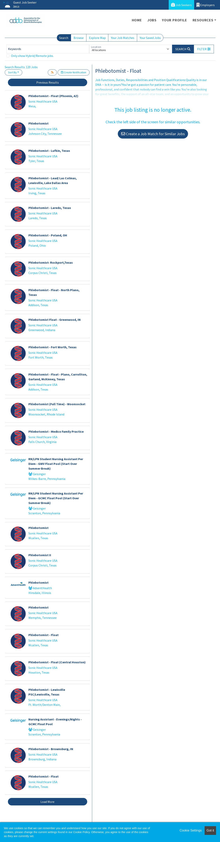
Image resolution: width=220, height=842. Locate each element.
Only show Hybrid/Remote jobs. (32, 56)
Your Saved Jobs (150, 38)
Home (137, 20)
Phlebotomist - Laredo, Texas (49, 208)
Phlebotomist (38, 123)
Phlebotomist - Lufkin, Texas (49, 151)
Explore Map (97, 38)
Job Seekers (181, 4)
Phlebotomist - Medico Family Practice (56, 431)
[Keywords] (47, 49)
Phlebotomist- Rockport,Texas (50, 262)
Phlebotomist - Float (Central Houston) (57, 662)
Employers (206, 4)
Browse (79, 38)
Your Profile (174, 20)
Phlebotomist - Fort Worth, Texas (52, 347)
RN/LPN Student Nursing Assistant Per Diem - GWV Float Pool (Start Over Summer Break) (55, 463)
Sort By (12, 72)
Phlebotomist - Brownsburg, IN (50, 749)
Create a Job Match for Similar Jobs (153, 133)
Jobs (151, 20)
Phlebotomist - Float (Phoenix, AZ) (53, 96)
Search (63, 38)
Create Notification (73, 72)
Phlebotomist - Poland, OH (47, 235)
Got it (210, 830)
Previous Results (47, 82)
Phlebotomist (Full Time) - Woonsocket (56, 404)
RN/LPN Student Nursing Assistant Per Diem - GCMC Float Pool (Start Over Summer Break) (55, 498)
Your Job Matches (122, 38)
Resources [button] (203, 20)
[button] (204, 49)
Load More (47, 802)
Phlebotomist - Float (43, 635)
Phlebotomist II (39, 555)
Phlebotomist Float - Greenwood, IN (54, 320)
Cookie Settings (191, 830)
